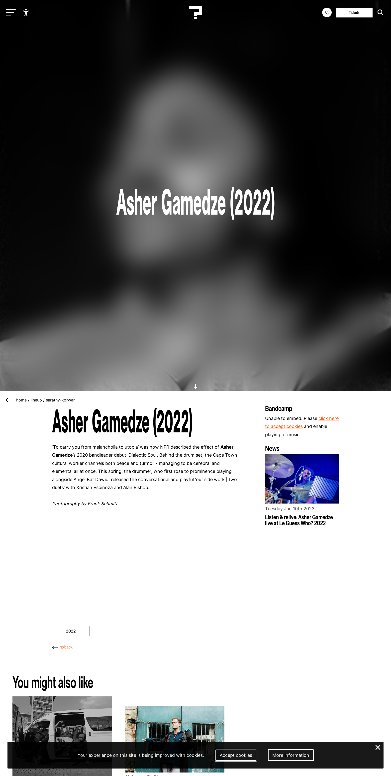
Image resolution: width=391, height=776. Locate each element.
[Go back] (10, 400)
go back (62, 646)
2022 (71, 631)
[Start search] (379, 12)
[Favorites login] (327, 12)
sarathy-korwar (60, 399)
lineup (36, 399)
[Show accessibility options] (26, 12)
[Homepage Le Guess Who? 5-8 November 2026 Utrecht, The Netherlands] (195, 12)
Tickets (354, 12)
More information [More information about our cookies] (290, 755)
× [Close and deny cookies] (378, 747)
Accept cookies (236, 755)
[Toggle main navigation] (10, 12)
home (21, 399)
